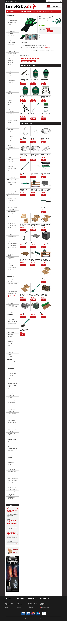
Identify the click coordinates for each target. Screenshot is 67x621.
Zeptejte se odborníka (45, 37)
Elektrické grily (10, 327)
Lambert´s (10, 91)
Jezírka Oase (30, 607)
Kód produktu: (42, 18)
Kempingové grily (11, 249)
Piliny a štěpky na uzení (12, 168)
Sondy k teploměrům (12, 422)
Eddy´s (9, 71)
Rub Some (10, 102)
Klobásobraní (46, 11)
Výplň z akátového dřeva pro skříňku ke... (25, 260)
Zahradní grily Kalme (12, 193)
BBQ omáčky (10, 33)
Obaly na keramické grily (12, 487)
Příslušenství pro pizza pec (12, 324)
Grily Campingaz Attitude (12, 245)
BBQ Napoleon (10, 60)
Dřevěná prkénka (11, 395)
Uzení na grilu (10, 404)
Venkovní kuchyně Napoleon (11, 495)
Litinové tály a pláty (11, 336)
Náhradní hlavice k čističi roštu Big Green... (45, 295)
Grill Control (10, 397)
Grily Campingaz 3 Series (12, 241)
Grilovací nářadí (10, 368)
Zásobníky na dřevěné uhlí (13, 455)
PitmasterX (10, 100)
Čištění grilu (9, 457)
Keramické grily (10, 276)
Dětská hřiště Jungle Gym (32, 603)
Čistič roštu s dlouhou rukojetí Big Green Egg (34, 295)
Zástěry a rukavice (11, 402)
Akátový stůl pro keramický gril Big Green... (35, 190)
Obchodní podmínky (8, 601)
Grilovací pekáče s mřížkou (11, 378)
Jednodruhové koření (12, 49)
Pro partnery (19, 607)
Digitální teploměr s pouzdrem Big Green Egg (45, 173)
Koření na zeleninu (11, 31)
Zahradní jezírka (31, 604)
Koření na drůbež (11, 26)
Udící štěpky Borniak (12, 172)
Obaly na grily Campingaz (12, 480)
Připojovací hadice (11, 452)
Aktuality (9, 505)
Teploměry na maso (11, 409)
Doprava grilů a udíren (9, 603)
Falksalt (9, 73)
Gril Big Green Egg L (24, 96)
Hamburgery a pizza (11, 424)
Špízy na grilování (11, 390)
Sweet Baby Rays (11, 113)
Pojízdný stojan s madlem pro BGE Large (25, 114)
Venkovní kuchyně (11, 491)
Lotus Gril (9, 188)
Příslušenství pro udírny (12, 147)
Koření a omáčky (10, 15)
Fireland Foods (11, 78)
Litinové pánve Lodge (12, 347)
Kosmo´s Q (10, 89)
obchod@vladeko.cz (45, 607)
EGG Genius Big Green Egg (35, 312)
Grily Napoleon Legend (12, 232)
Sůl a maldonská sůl (11, 51)
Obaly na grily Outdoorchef (13, 478)
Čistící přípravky (11, 462)
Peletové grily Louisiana (12, 204)
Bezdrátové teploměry (12, 413)
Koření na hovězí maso (12, 22)
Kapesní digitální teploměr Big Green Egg (35, 260)
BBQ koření (10, 38)
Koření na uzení (11, 124)
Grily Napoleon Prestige (12, 225)
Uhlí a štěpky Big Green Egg (12, 286)
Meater (9, 371)
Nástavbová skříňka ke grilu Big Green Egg (45, 242)
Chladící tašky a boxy (12, 436)
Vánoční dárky (10, 375)
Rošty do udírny (11, 161)
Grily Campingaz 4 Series (12, 238)
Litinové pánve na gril (12, 332)
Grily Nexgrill (10, 274)
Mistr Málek (10, 95)
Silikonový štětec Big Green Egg (24, 173)
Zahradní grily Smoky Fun (12, 191)
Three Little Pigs (11, 115)
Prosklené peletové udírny (13, 209)
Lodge (9, 345)
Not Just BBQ (10, 98)
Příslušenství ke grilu (11, 400)
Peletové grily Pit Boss (12, 198)
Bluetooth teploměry (11, 418)
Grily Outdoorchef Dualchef (11, 258)
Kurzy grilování (10, 431)
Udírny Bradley (10, 129)
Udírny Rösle (10, 138)
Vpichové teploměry (11, 415)
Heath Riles (10, 84)
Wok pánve (10, 343)
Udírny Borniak (10, 131)
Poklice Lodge (10, 352)
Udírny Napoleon (11, 140)
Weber (9, 122)
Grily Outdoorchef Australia (11, 255)
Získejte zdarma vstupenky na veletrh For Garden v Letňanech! (12, 510)
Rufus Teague (10, 104)
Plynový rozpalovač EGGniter (23, 190)
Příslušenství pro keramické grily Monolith (12, 306)
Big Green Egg (10, 279)
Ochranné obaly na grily (12, 467)
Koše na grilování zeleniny (12, 383)
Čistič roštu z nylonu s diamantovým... (24, 330)
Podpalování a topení (11, 439)
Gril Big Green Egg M (45, 79)
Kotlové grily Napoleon (12, 182)
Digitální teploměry (11, 411)
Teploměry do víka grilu (12, 420)
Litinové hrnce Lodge (12, 350)
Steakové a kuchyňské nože (12, 386)
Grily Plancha (10, 265)
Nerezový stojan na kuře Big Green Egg (35, 138)
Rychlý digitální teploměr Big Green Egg (45, 207)
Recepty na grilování (26, 11)
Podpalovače (10, 450)
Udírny (8, 127)
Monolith (9, 301)
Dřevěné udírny (10, 136)
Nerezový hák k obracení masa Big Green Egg (35, 173)
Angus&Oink (10, 58)
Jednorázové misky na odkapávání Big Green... (45, 138)
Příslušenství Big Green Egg (12, 296)
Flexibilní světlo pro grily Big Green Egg (25, 242)
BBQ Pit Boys (10, 62)
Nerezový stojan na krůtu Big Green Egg (25, 138)
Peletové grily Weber (12, 211)
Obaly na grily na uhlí (11, 469)
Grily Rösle (10, 184)
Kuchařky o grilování (11, 426)
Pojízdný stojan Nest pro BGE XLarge (45, 97)
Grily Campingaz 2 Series (12, 243)
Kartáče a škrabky (11, 460)
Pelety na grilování (11, 213)
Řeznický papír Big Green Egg (45, 312)
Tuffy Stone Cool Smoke (12, 120)
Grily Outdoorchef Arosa (12, 260)
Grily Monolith (10, 303)
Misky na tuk (10, 464)
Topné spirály (10, 166)
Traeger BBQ (10, 118)
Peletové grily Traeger (12, 200)
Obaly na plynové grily (12, 471)
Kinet (42, 618)
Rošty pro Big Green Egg (12, 291)
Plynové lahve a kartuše (12, 448)
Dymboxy (9, 145)
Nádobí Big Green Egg (12, 289)
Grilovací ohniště (10, 359)
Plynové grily (9, 216)
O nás (18, 11)
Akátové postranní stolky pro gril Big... (25, 225)
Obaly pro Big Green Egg (12, 283)
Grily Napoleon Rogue (12, 223)
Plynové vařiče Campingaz (12, 247)
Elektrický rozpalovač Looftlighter (24, 80)
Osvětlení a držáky (11, 406)
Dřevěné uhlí (10, 441)
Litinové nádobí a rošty (12, 329)
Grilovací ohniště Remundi (12, 361)
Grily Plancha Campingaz (12, 267)
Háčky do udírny (11, 155)
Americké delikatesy (11, 42)
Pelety (9, 446)
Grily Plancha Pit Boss (12, 269)
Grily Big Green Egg (11, 281)
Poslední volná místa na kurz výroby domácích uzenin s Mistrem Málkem (12, 522)
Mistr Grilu (10, 93)
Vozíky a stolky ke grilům (12, 429)
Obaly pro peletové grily (12, 489)
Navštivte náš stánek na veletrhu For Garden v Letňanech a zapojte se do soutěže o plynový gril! (12, 534)
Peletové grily (10, 195)
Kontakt (53, 11)
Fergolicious (10, 75)
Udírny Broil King (11, 142)
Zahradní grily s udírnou (12, 207)
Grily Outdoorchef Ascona (12, 263)
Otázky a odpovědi (37, 11)
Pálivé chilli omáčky (11, 35)
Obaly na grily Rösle (11, 476)
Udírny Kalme (10, 134)
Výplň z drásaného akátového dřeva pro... (34, 242)
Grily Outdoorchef (11, 186)
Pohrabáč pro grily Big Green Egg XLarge (34, 114)
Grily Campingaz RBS (12, 236)
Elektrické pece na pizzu (12, 321)
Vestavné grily (10, 500)
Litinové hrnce (10, 341)
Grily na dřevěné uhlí (11, 179)
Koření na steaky (11, 24)
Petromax (10, 354)
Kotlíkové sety (10, 366)
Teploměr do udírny (11, 152)
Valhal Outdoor (10, 356)
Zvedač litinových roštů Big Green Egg (45, 114)
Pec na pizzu (10, 314)
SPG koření (10, 40)
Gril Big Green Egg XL (34, 96)
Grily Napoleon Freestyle (12, 229)
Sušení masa (10, 159)
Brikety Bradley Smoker (12, 170)
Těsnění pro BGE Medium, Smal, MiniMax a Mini (46, 190)
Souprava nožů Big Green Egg (45, 155)
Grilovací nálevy (11, 44)
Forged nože (10, 388)
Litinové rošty (10, 334)
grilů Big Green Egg (46, 47)
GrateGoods (10, 82)
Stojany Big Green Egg (12, 293)
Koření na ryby (10, 29)
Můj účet (6, 607)
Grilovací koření (10, 18)
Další (36, 37)
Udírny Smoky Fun (11, 177)
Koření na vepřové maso (12, 20)
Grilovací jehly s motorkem (13, 393)
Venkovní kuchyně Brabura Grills (11, 498)
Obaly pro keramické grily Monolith (12, 309)
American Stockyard (11, 55)
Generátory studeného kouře (12, 150)
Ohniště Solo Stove (11, 363)
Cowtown (10, 69)
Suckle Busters (11, 111)
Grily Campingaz (11, 234)
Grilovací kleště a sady (12, 373)
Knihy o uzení (10, 157)
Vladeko (29, 601)
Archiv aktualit (15, 543)
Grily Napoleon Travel (12, 227)
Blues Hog (10, 64)
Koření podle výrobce (12, 53)
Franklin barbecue (11, 80)
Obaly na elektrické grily (12, 482)
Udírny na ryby (10, 175)
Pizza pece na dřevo (11, 319)
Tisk (52, 37)
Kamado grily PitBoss (12, 312)
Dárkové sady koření (11, 46)
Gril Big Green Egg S (34, 79)
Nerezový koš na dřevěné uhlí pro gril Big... (25, 312)
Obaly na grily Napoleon (12, 473)
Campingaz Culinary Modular (11, 434)
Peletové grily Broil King (12, 202)
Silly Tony (10, 109)
